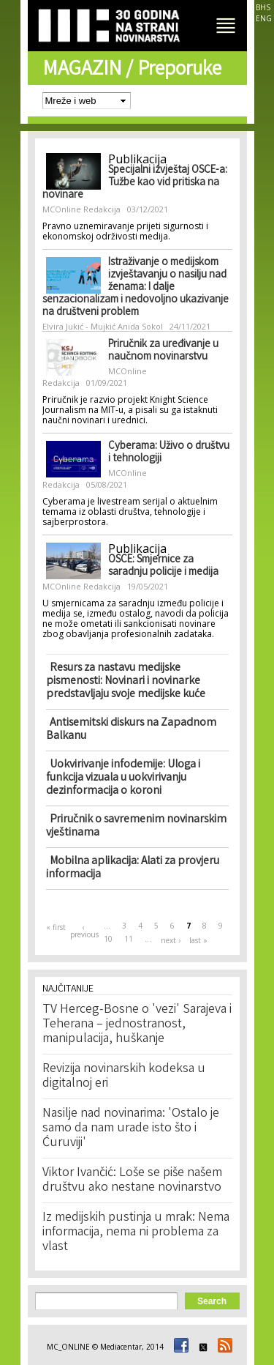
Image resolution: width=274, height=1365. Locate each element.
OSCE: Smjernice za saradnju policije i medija (163, 566)
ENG (264, 18)
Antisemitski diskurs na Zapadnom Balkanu (131, 730)
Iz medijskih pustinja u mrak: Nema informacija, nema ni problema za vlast (135, 1232)
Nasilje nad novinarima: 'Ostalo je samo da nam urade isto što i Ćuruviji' (130, 1128)
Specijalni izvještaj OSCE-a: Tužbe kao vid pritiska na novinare (134, 183)
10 (108, 939)
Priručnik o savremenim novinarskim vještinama (136, 826)
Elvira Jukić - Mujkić (78, 326)
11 (128, 939)
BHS (263, 7)
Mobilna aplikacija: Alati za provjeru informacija (132, 868)
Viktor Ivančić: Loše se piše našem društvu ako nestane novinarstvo (132, 1180)
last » (198, 940)
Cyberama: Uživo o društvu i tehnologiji (168, 453)
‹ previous (84, 931)
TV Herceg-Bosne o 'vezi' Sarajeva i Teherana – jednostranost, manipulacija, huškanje (137, 1024)
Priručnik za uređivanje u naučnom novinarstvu (163, 351)
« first (56, 927)
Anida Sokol (140, 326)
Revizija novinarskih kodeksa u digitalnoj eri (123, 1076)
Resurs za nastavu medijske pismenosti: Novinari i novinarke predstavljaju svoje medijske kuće (125, 681)
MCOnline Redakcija (81, 209)
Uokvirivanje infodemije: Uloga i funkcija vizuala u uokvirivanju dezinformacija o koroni (123, 778)
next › (170, 940)
